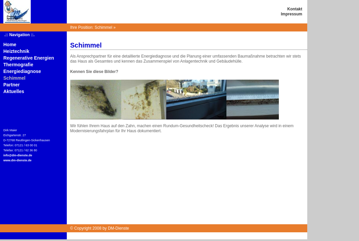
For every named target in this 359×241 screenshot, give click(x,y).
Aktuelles (13, 91)
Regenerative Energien (28, 58)
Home (9, 44)
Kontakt (294, 9)
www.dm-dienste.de (17, 160)
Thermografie (18, 64)
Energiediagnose (22, 71)
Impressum (291, 14)
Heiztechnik (16, 51)
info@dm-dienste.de (17, 155)
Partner (11, 84)
